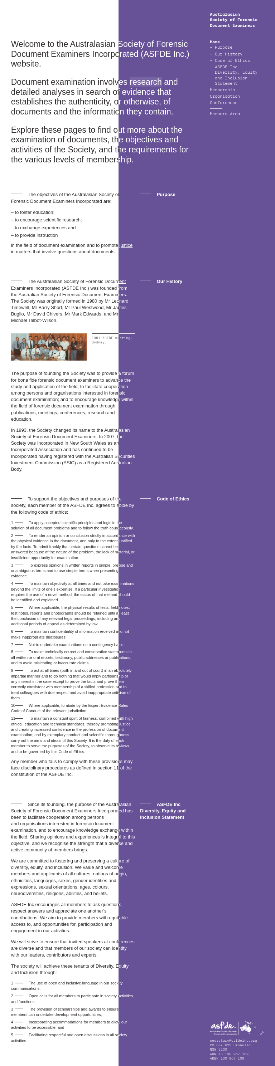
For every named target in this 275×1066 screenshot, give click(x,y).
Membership (222, 90)
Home (215, 42)
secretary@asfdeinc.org (233, 1040)
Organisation (225, 97)
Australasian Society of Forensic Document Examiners (233, 20)
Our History (228, 55)
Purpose (223, 48)
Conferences (223, 103)
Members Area (225, 114)
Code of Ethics (232, 61)
